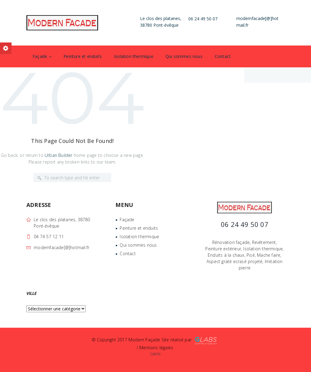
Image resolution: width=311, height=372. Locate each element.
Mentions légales (156, 347)
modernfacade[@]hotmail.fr (61, 247)
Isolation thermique (133, 56)
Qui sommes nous (184, 56)
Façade (39, 56)
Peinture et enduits (82, 56)
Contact (223, 56)
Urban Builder (59, 155)
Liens (155, 354)
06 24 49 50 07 (202, 19)
